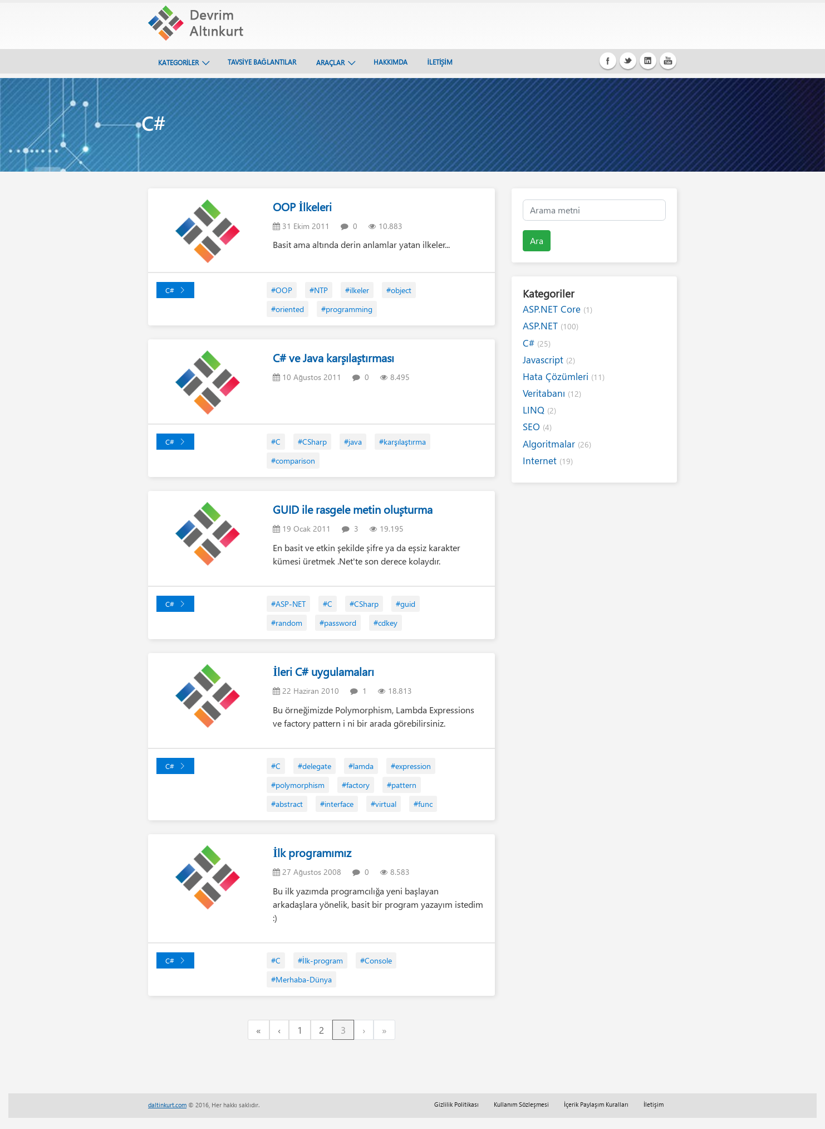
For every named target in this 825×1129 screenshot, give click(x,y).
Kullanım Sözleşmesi (521, 1104)
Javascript (549, 359)
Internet (548, 460)
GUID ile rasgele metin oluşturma (353, 509)
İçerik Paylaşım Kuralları (596, 1104)
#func (423, 804)
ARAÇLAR (330, 62)
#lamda (361, 766)
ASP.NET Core (557, 309)
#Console (376, 960)
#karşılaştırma (402, 441)
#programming (346, 309)
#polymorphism (298, 785)
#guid (405, 603)
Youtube (668, 60)
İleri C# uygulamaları (323, 671)
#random (286, 622)
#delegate (314, 766)
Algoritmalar (557, 444)
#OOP (281, 290)
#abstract (287, 804)
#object (398, 290)
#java (353, 441)
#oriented (287, 309)
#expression (411, 766)
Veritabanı (552, 393)
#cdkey (385, 622)
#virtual (383, 804)
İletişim (654, 1104)
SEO (537, 426)
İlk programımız (312, 852)
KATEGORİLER (178, 62)
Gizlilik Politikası (456, 1104)
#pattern (401, 785)
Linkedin (648, 60)
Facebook (608, 60)
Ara (536, 240)
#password (338, 622)
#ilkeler (357, 290)
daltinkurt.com (167, 1105)
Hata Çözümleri (564, 376)
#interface (336, 804)
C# (175, 290)
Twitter (628, 60)
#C (276, 441)
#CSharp (312, 441)
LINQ (539, 410)
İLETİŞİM (440, 61)
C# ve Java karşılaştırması (333, 357)
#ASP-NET (288, 603)
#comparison (293, 460)
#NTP (319, 290)
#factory (356, 785)
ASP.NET (550, 325)
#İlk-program (320, 960)
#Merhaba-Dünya (301, 979)
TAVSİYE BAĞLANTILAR (262, 61)
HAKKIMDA (390, 61)
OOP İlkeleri (302, 206)
